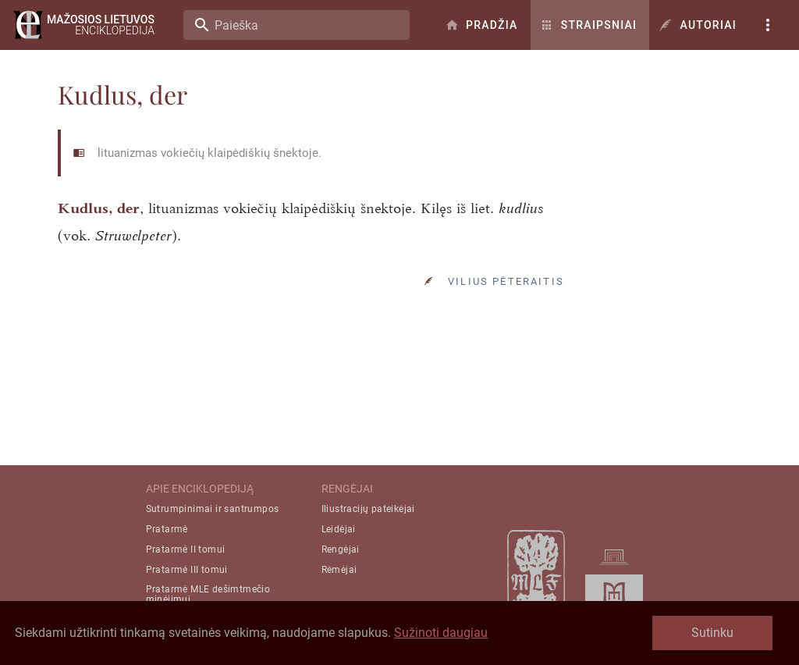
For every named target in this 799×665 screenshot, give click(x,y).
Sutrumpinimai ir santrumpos (212, 508)
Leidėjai (338, 529)
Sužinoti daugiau (441, 632)
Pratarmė (167, 529)
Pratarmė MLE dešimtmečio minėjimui (208, 594)
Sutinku (712, 632)
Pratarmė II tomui (185, 549)
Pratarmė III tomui (187, 569)
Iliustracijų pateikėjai (368, 508)
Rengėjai (340, 549)
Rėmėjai (339, 569)
